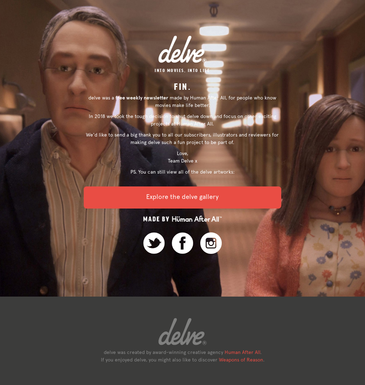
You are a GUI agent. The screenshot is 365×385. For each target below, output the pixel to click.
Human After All (242, 352)
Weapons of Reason (241, 360)
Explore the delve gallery (182, 196)
